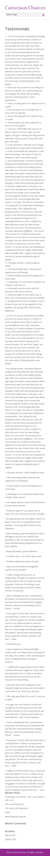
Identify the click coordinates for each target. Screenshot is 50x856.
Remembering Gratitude (15, 816)
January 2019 (10, 839)
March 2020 (10, 835)
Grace (7, 812)
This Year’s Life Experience (16, 808)
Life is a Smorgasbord (14, 804)
